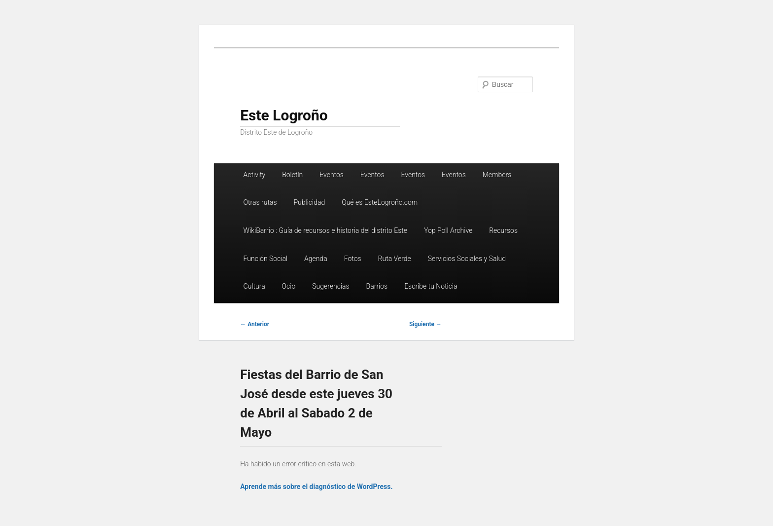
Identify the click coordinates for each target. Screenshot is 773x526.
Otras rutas (260, 202)
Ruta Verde (394, 259)
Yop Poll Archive (448, 230)
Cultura (254, 286)
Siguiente (425, 324)
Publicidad (309, 202)
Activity (255, 175)
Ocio (289, 286)
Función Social (266, 259)
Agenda (315, 259)
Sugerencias (330, 286)
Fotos (352, 259)
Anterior (254, 324)
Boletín (292, 175)
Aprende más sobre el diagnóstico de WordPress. (316, 486)
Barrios (377, 286)
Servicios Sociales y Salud (467, 259)
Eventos (331, 175)
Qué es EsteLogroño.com (380, 202)
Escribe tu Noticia (430, 286)
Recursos (503, 230)
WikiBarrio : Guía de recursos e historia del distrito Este (325, 230)
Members (497, 175)
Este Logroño (284, 115)
